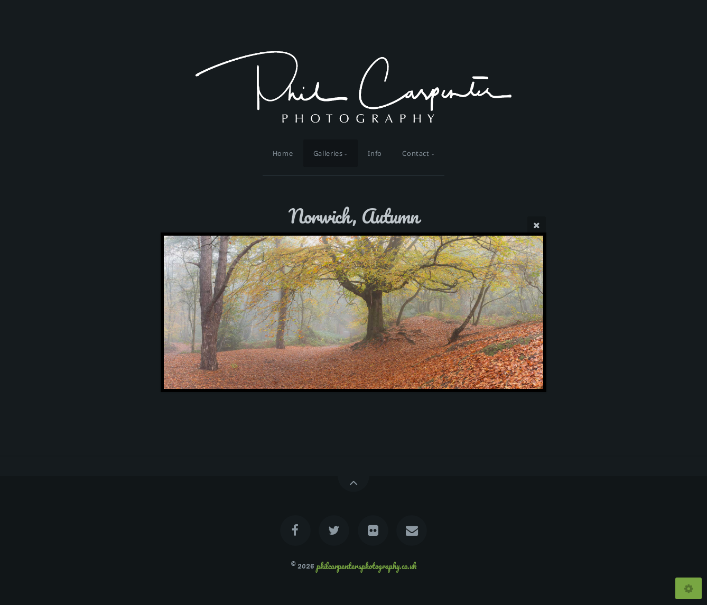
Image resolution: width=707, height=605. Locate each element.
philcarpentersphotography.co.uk (366, 565)
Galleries (328, 153)
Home (283, 153)
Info (375, 153)
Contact (415, 153)
